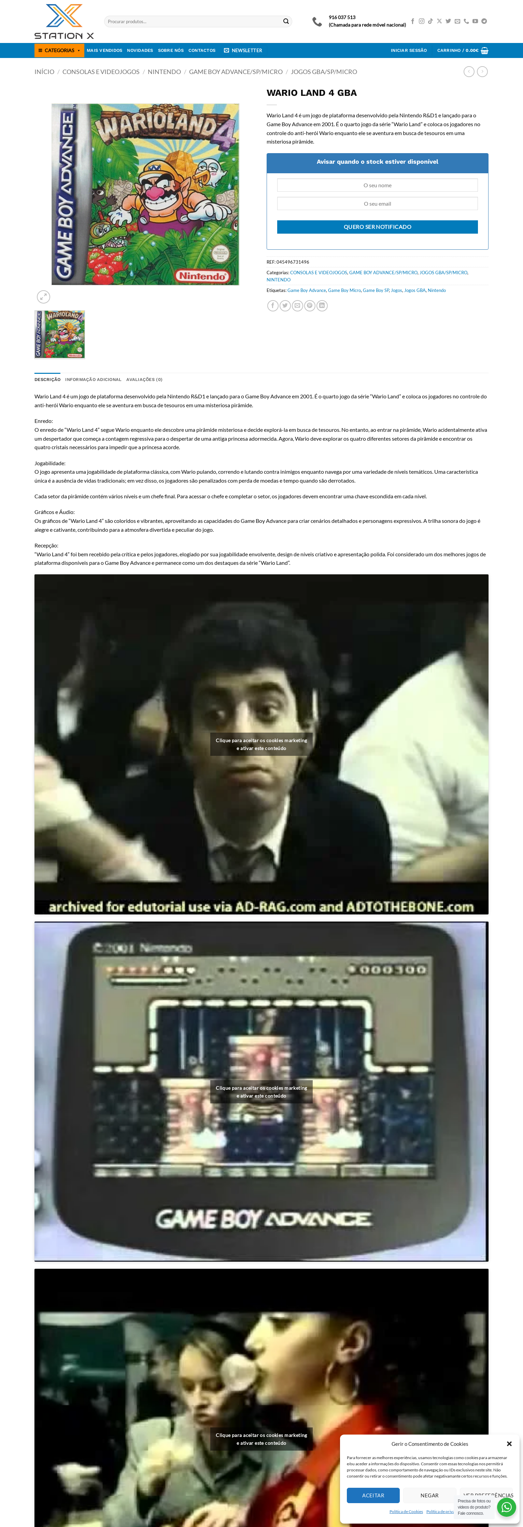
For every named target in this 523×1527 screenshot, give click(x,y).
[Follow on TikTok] (430, 21)
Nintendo (437, 290)
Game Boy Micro (344, 290)
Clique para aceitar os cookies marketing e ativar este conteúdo (261, 744)
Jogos (396, 290)
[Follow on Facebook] (412, 21)
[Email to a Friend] (297, 305)
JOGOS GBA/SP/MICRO (324, 71)
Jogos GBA (415, 290)
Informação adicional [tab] (93, 379)
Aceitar (373, 1495)
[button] (509, 1443)
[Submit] (286, 21)
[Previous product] (482, 71)
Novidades (140, 50)
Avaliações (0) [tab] (144, 379)
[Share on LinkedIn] (322, 305)
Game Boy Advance (306, 290)
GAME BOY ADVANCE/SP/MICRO (236, 71)
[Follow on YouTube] (475, 21)
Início (44, 71)
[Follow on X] (439, 21)
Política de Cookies (406, 1511)
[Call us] (466, 21)
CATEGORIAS (63, 50)
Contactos (201, 50)
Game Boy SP (376, 290)
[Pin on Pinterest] (309, 305)
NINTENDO (164, 71)
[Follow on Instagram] (421, 21)
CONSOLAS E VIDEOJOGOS (101, 71)
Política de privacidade (446, 1511)
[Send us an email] (457, 21)
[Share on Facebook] (273, 305)
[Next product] (469, 71)
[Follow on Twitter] (448, 21)
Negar (430, 1495)
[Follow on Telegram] (484, 21)
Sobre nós (171, 50)
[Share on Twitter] (285, 305)
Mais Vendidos (104, 50)
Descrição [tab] (47, 379)
